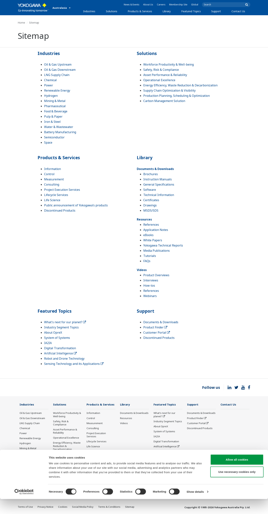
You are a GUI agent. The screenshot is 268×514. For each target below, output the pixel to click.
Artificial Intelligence (60, 353)
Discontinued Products (59, 210)
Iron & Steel (52, 122)
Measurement (54, 179)
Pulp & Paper (53, 116)
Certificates (151, 200)
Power (48, 85)
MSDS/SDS (150, 210)
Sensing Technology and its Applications (73, 364)
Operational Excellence (159, 80)
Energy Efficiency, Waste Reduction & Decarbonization (180, 85)
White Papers (152, 240)
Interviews (150, 280)
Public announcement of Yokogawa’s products (76, 205)
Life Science (52, 200)
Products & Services (140, 11)
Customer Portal (156, 332)
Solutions (111, 11)
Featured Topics (191, 11)
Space (48, 142)
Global (194, 4)
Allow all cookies (237, 474)
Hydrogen (51, 96)
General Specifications (158, 184)
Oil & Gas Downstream (60, 70)
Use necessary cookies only (237, 486)
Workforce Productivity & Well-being (168, 64)
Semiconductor (54, 137)
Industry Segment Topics (61, 327)
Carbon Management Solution (164, 101)
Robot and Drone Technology (64, 358)
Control (49, 174)
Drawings (150, 205)
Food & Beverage (55, 111)
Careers (161, 4)
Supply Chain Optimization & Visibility (169, 90)
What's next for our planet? (65, 322)
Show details (195, 506)
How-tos (149, 285)
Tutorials (149, 256)
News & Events (131, 4)
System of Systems (57, 338)
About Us (148, 4)
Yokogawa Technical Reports (163, 245)
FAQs (146, 261)
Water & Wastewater (58, 127)
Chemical (50, 80)
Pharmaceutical (55, 106)
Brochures (150, 174)
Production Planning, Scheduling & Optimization (176, 96)
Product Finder (155, 327)
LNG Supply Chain (56, 75)
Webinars (150, 296)
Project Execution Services (62, 190)
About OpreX (53, 332)
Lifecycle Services (56, 195)
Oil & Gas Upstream (57, 64)
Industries (89, 11)
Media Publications (156, 251)
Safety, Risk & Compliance (161, 70)
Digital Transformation (60, 348)
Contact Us (238, 11)
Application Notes (155, 230)
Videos (142, 270)
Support (216, 11)
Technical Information (158, 195)
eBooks (148, 235)
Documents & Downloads (155, 169)
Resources (144, 219)
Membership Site (178, 4)
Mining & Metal (55, 101)
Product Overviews (156, 275)
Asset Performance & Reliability (165, 75)
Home (21, 22)
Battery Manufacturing (60, 132)
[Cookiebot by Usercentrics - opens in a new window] (24, 507)
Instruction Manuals (157, 179)
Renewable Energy (57, 90)
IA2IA (48, 343)
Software (149, 190)
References (151, 225)
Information (52, 169)
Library (166, 11)
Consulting (51, 184)
